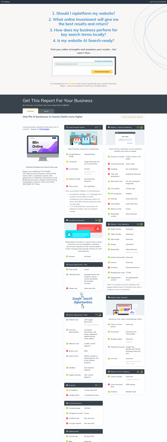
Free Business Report (102, 72)
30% (71, 206)
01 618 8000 (158, 2)
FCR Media (44, 129)
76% (88, 194)
